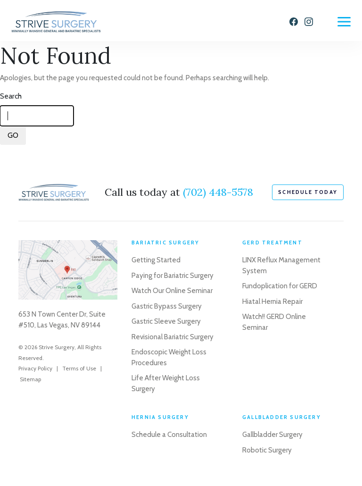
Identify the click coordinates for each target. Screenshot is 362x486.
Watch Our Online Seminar (172, 290)
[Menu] (344, 21)
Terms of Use (79, 368)
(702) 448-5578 (218, 192)
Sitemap (30, 379)
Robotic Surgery (267, 450)
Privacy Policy (35, 368)
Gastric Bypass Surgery (167, 306)
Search (11, 96)
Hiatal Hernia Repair (272, 301)
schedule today (307, 192)
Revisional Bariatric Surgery (173, 337)
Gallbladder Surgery (272, 434)
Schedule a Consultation (169, 434)
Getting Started (156, 260)
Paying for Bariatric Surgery (173, 275)
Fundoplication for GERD (279, 286)
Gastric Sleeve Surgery (166, 321)
